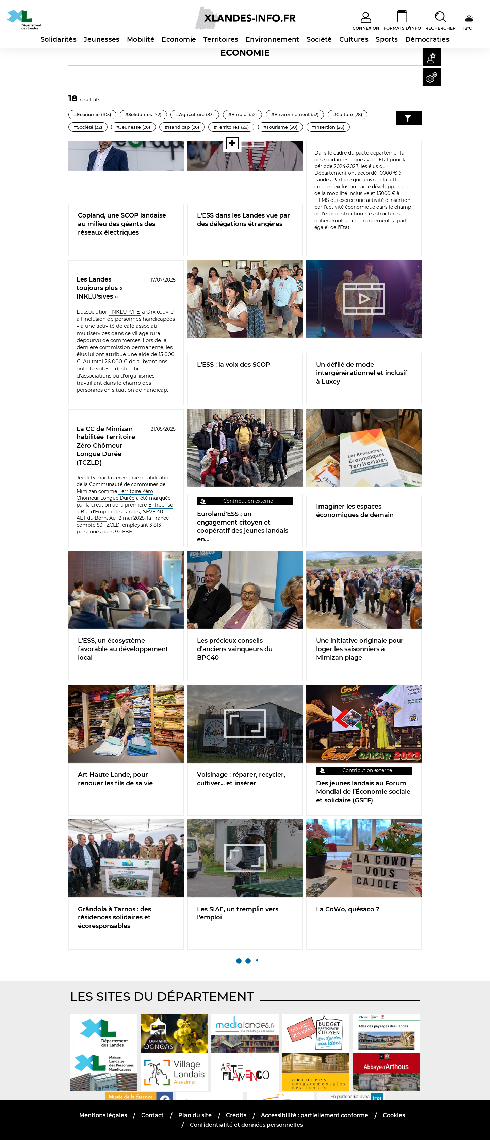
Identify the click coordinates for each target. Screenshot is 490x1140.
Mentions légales (103, 1115)
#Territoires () (274, 127)
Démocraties (427, 39)
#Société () (131, 127)
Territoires (221, 39)
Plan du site (195, 1115)
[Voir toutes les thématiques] (202, 143)
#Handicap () (225, 127)
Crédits (236, 1115)
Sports (387, 39)
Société (319, 39)
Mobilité (140, 39)
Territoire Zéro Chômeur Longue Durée (115, 494)
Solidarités (58, 39)
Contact (152, 1115)
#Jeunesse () (177, 127)
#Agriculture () (195, 114)
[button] (432, 57)
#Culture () (88, 127)
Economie (179, 39)
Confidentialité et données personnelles (246, 1125)
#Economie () (92, 114)
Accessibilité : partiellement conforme (314, 1115)
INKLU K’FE (124, 312)
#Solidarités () (143, 114)
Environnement (272, 39)
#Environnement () (294, 114)
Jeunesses (101, 39)
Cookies (394, 1115)
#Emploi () (242, 114)
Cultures (354, 39)
